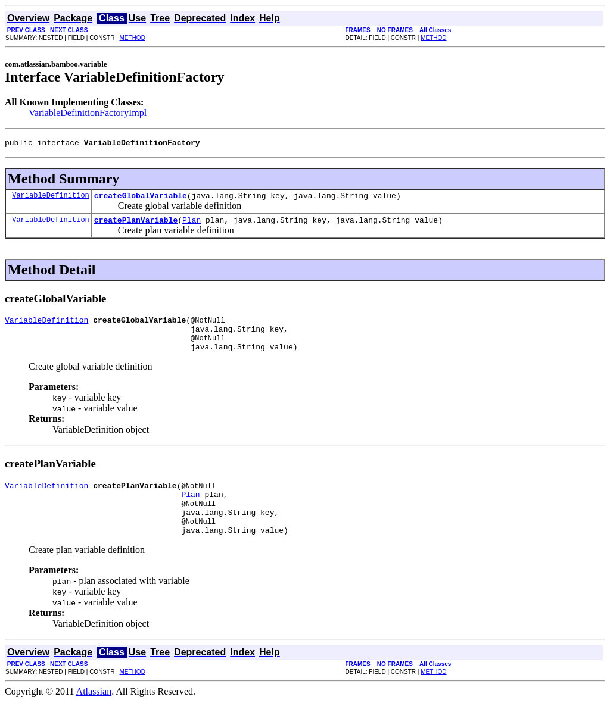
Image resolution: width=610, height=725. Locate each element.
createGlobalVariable (140, 198)
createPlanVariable (136, 225)
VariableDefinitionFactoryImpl (88, 113)
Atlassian (94, 715)
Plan (191, 225)
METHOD (132, 38)
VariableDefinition (50, 198)
